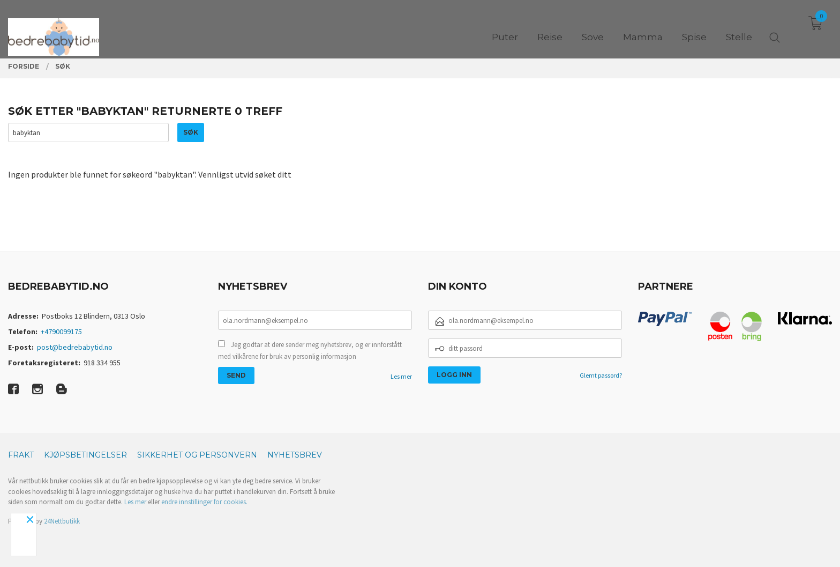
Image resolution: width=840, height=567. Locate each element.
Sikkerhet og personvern (197, 455)
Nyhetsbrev (294, 455)
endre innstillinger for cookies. (204, 501)
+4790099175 (61, 331)
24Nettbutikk (62, 521)
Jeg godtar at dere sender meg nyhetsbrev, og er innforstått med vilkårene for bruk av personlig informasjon (310, 350)
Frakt (21, 455)
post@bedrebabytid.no (74, 347)
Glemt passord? (601, 375)
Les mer (401, 376)
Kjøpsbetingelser (85, 455)
